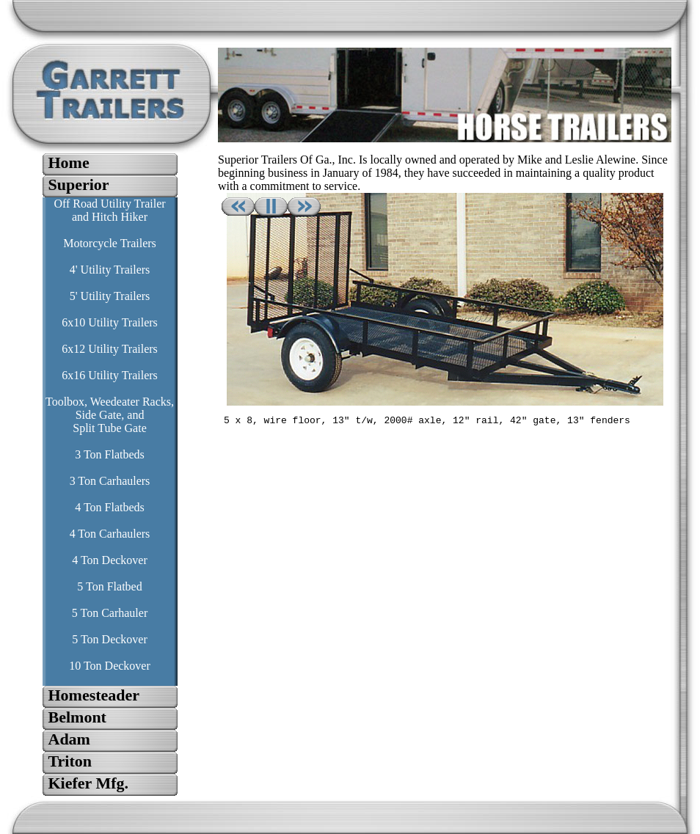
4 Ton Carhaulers (110, 533)
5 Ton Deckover (109, 639)
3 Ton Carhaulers (110, 481)
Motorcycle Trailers (109, 243)
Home (69, 162)
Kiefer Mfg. (88, 783)
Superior (78, 184)
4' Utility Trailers (110, 269)
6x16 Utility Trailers (110, 375)
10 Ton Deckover (109, 665)
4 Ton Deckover (109, 560)
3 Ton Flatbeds (110, 454)
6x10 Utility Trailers (110, 322)
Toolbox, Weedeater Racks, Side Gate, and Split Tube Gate (109, 414)
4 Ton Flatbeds (110, 507)
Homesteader (94, 695)
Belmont (77, 717)
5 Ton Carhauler (109, 613)
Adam (69, 739)
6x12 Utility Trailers (110, 349)
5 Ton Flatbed (109, 586)
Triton (70, 761)
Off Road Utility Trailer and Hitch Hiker (109, 210)
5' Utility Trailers (110, 296)
